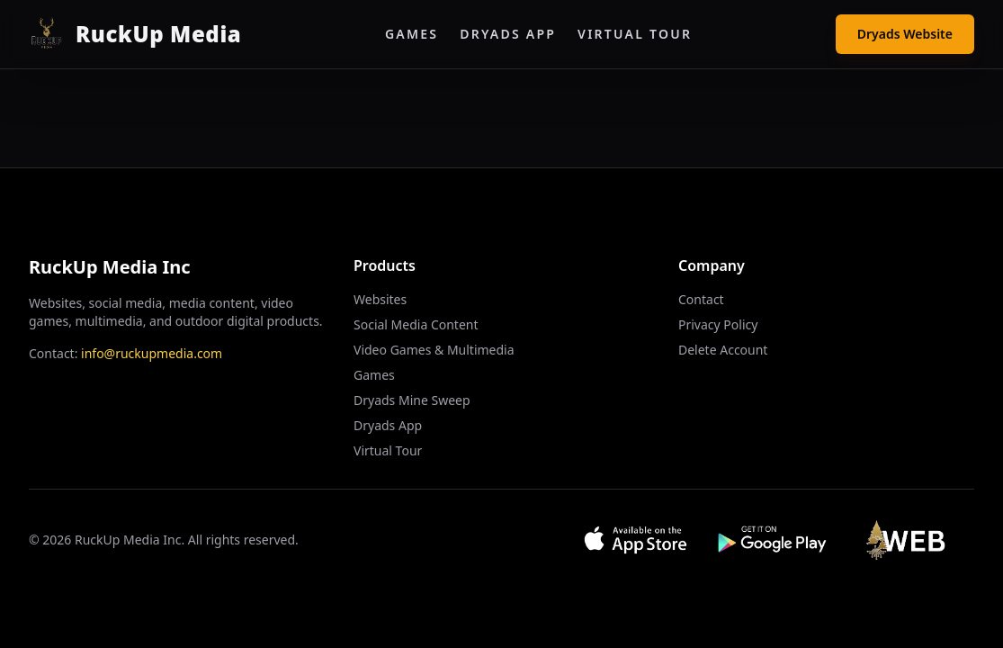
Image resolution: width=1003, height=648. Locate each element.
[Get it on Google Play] (773, 540)
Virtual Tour (635, 33)
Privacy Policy (717, 324)
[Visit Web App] (910, 540)
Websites (380, 299)
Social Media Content (416, 324)
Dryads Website (905, 33)
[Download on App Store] (635, 540)
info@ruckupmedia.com (151, 353)
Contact (701, 299)
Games (411, 33)
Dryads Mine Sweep (412, 400)
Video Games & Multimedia (434, 349)
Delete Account (722, 349)
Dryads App (508, 33)
